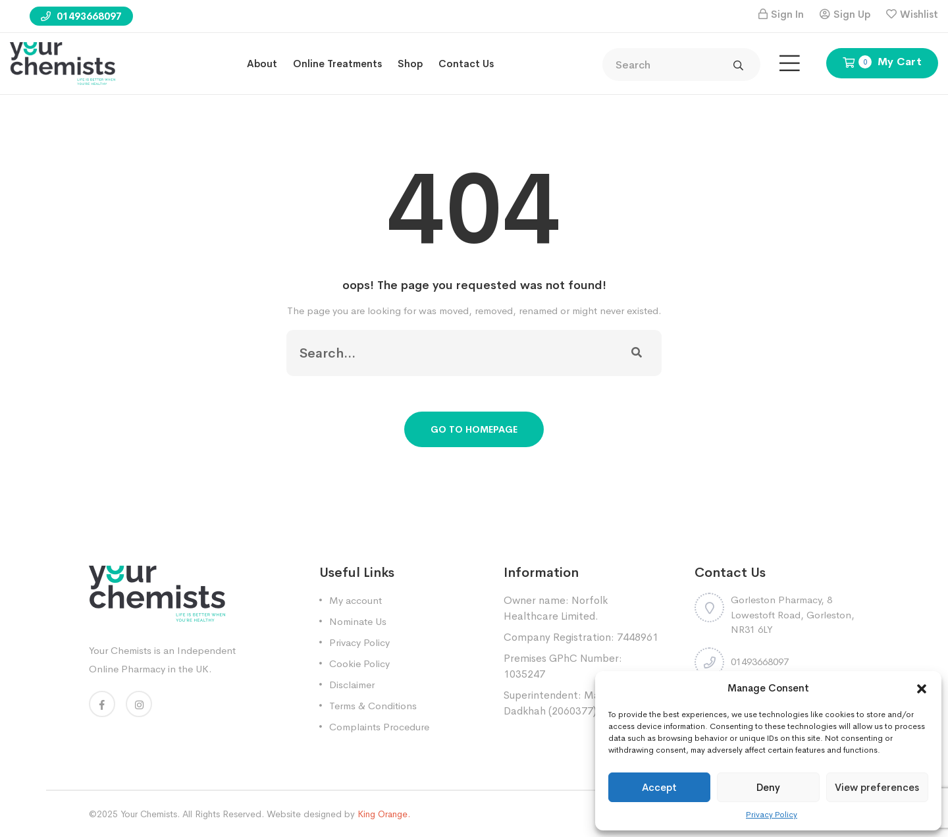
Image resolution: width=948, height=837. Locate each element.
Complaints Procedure (379, 726)
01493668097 (81, 16)
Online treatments (337, 63)
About (262, 63)
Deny (768, 787)
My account (355, 600)
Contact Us (466, 63)
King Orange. (383, 814)
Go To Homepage (474, 429)
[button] (921, 688)
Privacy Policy (771, 814)
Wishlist (919, 14)
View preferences (877, 787)
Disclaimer (352, 684)
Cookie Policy (359, 663)
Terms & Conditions (373, 705)
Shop (410, 63)
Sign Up (851, 14)
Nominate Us (357, 621)
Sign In (787, 14)
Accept (659, 787)
